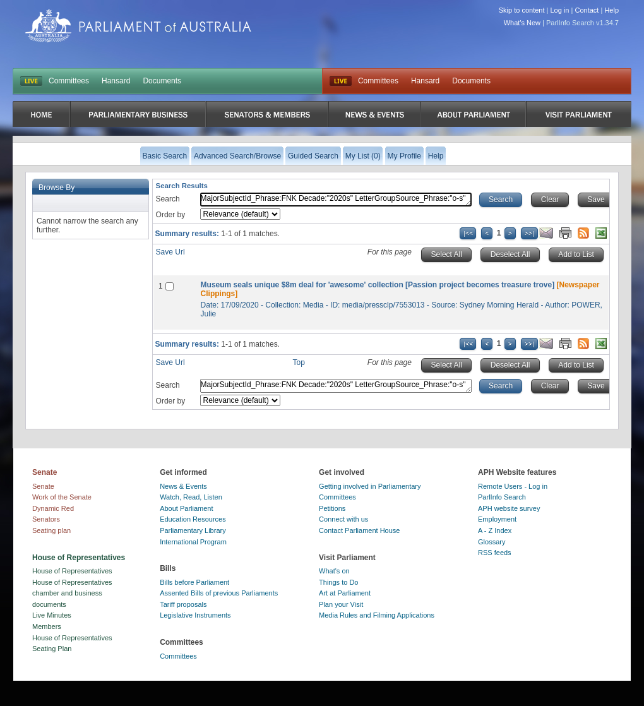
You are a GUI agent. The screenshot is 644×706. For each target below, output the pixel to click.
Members (46, 626)
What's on (334, 571)
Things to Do (338, 582)
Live (341, 81)
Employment (497, 519)
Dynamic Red (53, 508)
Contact (587, 10)
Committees (69, 80)
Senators (46, 519)
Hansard (116, 80)
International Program (193, 542)
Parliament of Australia (138, 25)
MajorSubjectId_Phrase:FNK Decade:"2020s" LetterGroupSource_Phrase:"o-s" (336, 199)
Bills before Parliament (194, 582)
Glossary (491, 542)
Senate (43, 486)
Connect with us (343, 519)
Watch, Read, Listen (191, 497)
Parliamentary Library (193, 530)
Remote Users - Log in (512, 486)
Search (168, 198)
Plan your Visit (341, 604)
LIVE (31, 81)
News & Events (183, 486)
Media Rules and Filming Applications (376, 615)
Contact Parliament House (359, 530)
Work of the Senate (62, 497)
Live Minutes (51, 615)
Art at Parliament (345, 593)
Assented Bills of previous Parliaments (219, 593)
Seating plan (51, 530)
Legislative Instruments (195, 615)
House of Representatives (72, 571)
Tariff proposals (183, 604)
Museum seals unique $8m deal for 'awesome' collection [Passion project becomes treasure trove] (378, 284)
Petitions (332, 508)
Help (611, 10)
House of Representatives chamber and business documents (72, 593)
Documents (162, 80)
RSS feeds (494, 552)
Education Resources (193, 519)
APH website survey (509, 508)
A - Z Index (494, 530)
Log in (560, 10)
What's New (522, 23)
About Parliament (186, 508)
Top (299, 362)
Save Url (170, 252)
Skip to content (522, 10)
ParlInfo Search (502, 497)
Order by (171, 214)
